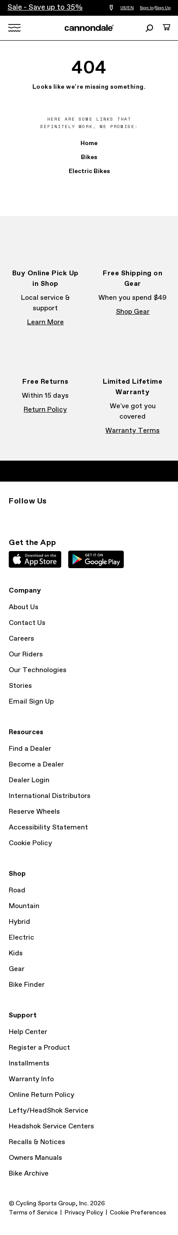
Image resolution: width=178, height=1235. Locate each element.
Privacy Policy (83, 1213)
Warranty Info (31, 1079)
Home (89, 143)
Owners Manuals (35, 1157)
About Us (23, 607)
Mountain (24, 906)
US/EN (127, 8)
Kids (16, 953)
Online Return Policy (41, 1095)
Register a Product (39, 1047)
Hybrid (19, 921)
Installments (29, 1063)
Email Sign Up (31, 701)
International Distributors (50, 796)
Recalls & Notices (37, 1142)
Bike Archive (29, 1173)
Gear (16, 969)
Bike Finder (27, 984)
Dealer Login (29, 780)
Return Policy (45, 409)
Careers (21, 638)
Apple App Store (35, 559)
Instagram (14, 517)
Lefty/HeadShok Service (48, 1110)
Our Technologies (37, 670)
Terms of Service (33, 1213)
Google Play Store (96, 559)
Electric (21, 937)
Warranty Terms (132, 430)
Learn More (45, 322)
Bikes (89, 157)
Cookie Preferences (138, 1213)
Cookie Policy (30, 843)
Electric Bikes (89, 171)
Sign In (147, 8)
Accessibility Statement (48, 827)
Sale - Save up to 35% (45, 8)
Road (17, 890)
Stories (20, 685)
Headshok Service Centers (51, 1126)
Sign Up (163, 8)
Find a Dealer (30, 748)
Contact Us (27, 623)
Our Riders (26, 654)
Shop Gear (133, 311)
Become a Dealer (36, 764)
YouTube (71, 517)
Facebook (33, 517)
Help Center (28, 1032)
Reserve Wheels (34, 811)
